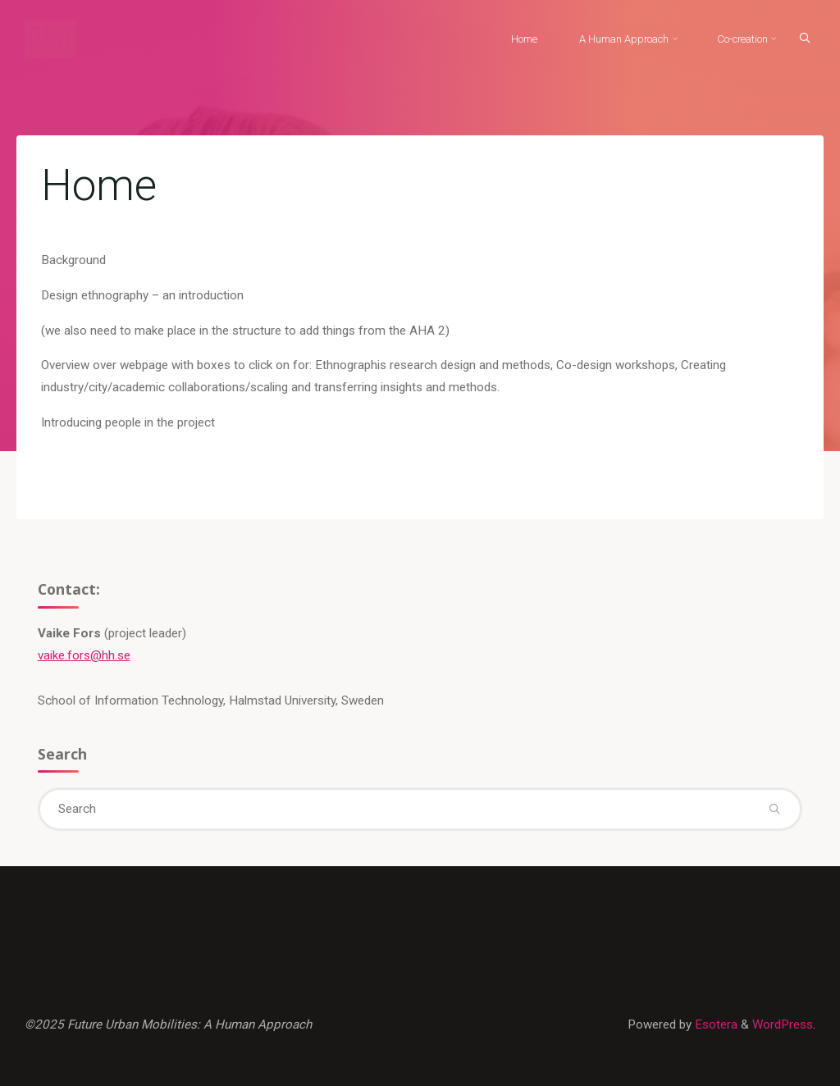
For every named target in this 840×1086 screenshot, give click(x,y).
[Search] (804, 38)
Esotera (714, 1024)
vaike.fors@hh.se (84, 655)
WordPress (782, 1024)
